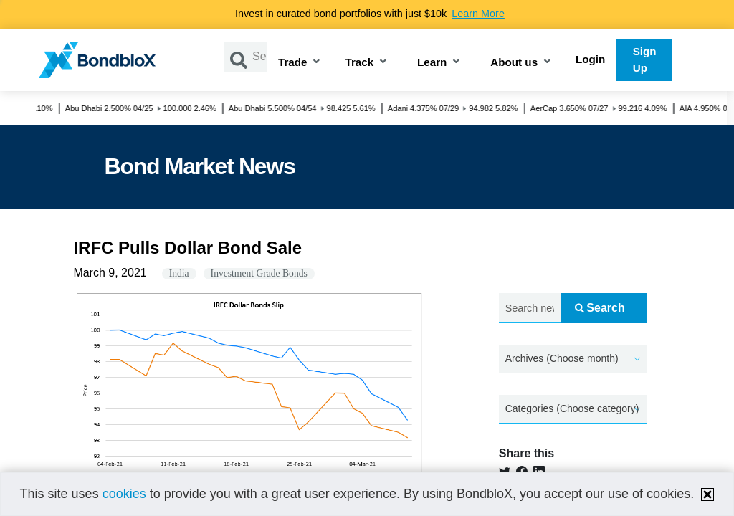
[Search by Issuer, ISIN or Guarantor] (259, 57)
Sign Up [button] (645, 59)
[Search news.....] (530, 308)
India (179, 273)
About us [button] (514, 63)
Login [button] (590, 59)
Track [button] (359, 63)
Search (599, 308)
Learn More (478, 13)
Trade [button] (293, 63)
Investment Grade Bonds (259, 273)
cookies (124, 494)
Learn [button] (432, 63)
